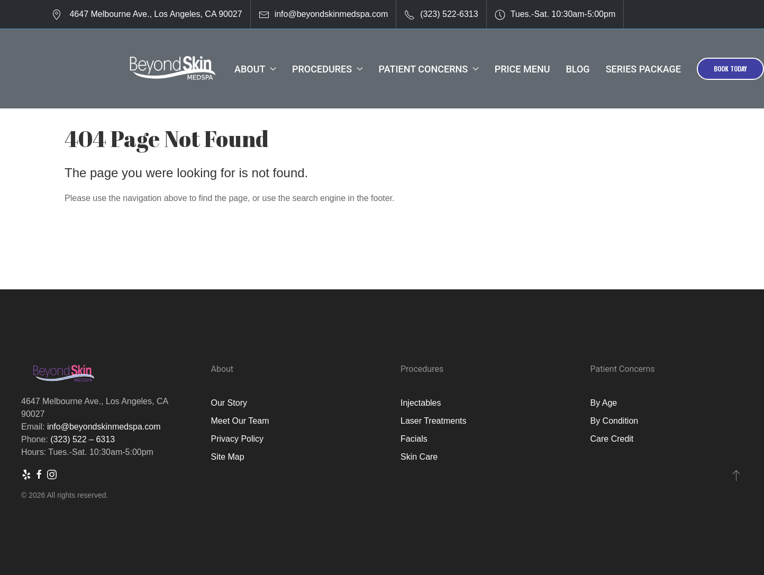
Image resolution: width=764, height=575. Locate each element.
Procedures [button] (327, 69)
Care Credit (612, 438)
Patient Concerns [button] (429, 69)
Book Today (730, 68)
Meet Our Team (240, 420)
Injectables (421, 402)
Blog (577, 69)
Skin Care (419, 456)
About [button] (255, 69)
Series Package (643, 69)
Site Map (227, 456)
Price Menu (522, 69)
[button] (736, 475)
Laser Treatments (434, 420)
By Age (603, 402)
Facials (414, 438)
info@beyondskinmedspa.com (331, 14)
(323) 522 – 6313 (82, 439)
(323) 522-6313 (449, 14)
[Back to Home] (172, 69)
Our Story (229, 402)
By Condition (614, 420)
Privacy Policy (237, 438)
